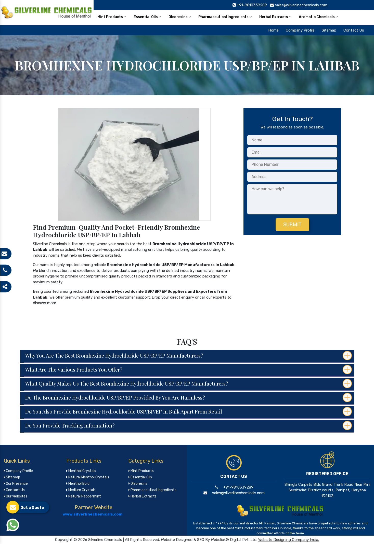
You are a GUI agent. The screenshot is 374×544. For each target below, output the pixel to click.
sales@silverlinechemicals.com (233, 493)
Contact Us (353, 30)
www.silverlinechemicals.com (92, 514)
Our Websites (15, 496)
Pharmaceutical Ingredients (225, 17)
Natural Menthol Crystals (87, 477)
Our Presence (16, 483)
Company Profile (300, 30)
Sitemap (329, 30)
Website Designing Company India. (288, 539)
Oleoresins (180, 17)
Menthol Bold (77, 483)
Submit (292, 225)
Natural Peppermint (83, 496)
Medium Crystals (81, 490)
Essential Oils (147, 17)
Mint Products (111, 17)
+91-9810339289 (233, 487)
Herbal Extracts (275, 17)
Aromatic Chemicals (318, 17)
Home (273, 30)
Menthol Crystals (81, 471)
